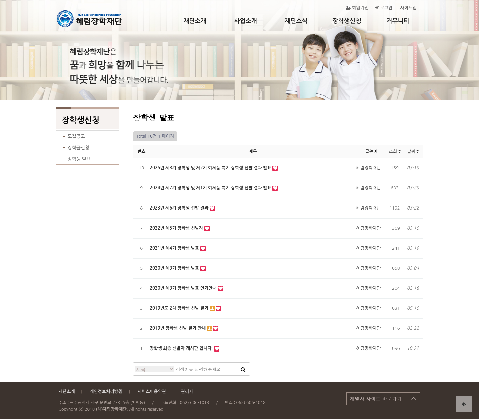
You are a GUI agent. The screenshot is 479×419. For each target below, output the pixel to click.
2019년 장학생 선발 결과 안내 (178, 328)
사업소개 (245, 21)
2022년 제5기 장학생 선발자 (177, 228)
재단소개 (194, 21)
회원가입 (357, 8)
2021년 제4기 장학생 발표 (175, 248)
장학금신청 (79, 147)
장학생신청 (347, 21)
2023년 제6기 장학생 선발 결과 (180, 208)
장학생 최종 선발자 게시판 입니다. (182, 348)
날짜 (413, 151)
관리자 (187, 391)
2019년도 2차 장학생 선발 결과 (180, 308)
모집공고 (76, 136)
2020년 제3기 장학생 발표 (175, 268)
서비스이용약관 (151, 391)
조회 (394, 151)
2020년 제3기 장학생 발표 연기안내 (184, 288)
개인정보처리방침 (106, 391)
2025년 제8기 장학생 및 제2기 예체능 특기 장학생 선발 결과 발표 (211, 168)
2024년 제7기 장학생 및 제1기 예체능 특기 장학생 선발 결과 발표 (211, 188)
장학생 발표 (79, 159)
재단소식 (296, 21)
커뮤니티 (397, 21)
